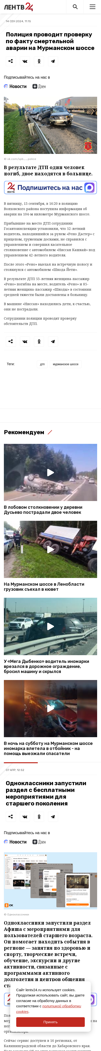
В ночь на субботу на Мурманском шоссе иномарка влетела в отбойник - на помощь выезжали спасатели (48, 748)
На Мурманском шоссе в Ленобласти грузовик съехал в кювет (44, 587)
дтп (42, 364)
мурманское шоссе (65, 364)
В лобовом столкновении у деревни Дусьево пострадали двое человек (43, 510)
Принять (50, 1022)
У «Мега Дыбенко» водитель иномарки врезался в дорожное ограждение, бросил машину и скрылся (46, 666)
